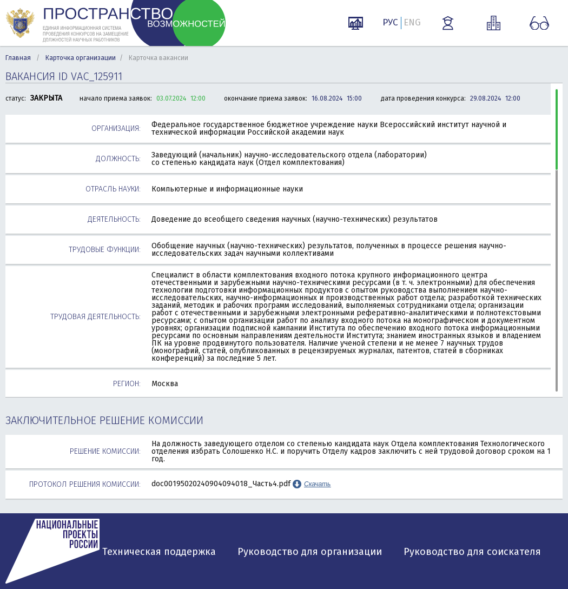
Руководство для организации (309, 552)
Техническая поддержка (159, 552)
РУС (390, 22)
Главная (18, 58)
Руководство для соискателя (472, 552)
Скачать (317, 484)
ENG (412, 22)
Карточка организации (80, 58)
